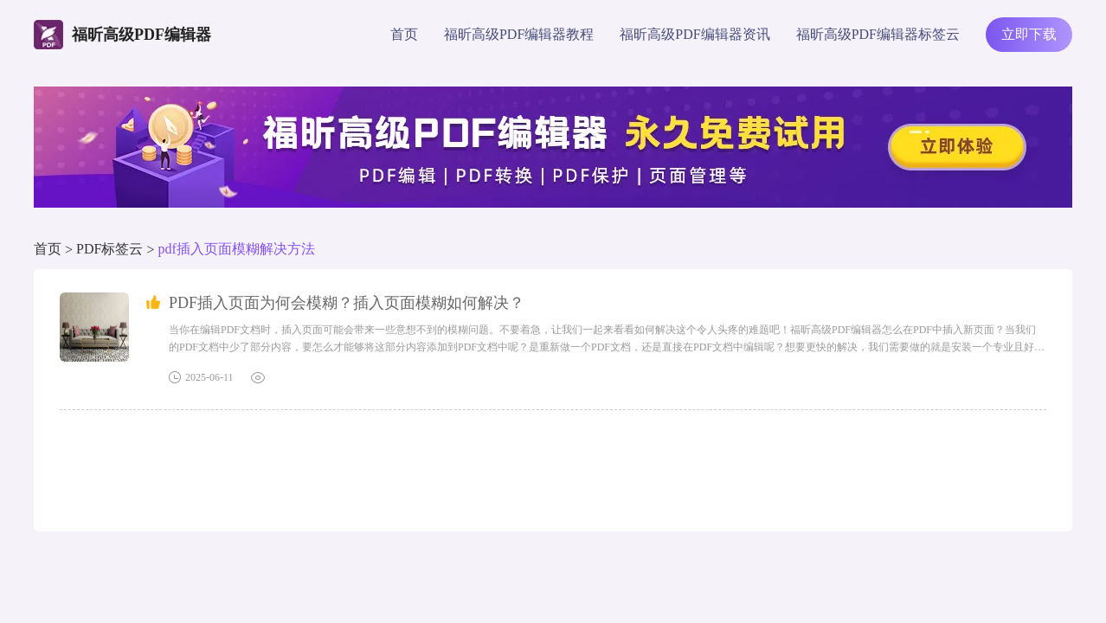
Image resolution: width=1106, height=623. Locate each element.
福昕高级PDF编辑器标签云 (878, 34)
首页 (404, 34)
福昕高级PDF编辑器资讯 (694, 34)
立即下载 (1029, 34)
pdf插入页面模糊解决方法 (236, 248)
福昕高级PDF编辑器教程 (519, 34)
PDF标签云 (109, 248)
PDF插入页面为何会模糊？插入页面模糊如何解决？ (346, 303)
